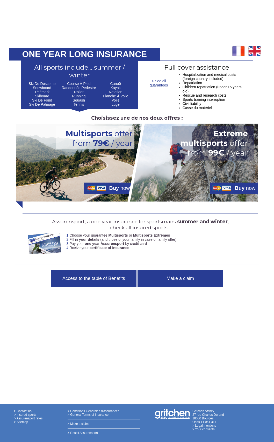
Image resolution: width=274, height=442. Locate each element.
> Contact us (23, 411)
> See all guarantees (159, 83)
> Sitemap (21, 422)
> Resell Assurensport (83, 433)
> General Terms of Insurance (88, 415)
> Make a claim (78, 424)
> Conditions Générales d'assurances (93, 411)
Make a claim (180, 278)
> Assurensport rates (28, 418)
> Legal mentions (204, 425)
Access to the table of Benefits (93, 278)
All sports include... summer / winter (79, 71)
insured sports (150, 228)
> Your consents (203, 429)
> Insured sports (25, 415)
